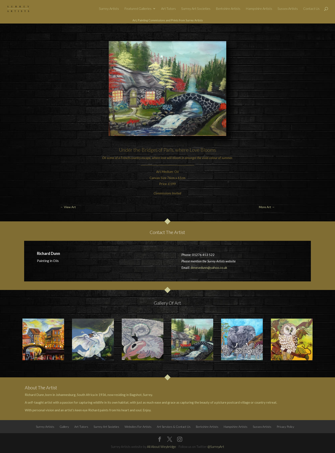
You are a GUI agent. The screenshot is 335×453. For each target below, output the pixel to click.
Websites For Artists (138, 426)
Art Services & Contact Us (174, 426)
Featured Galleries (137, 8)
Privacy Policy (285, 426)
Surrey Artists (109, 8)
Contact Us (311, 8)
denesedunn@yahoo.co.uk (209, 267)
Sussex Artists (288, 8)
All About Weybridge (161, 447)
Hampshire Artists (259, 8)
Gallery (64, 426)
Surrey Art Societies (195, 8)
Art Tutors (168, 8)
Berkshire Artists (228, 8)
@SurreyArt (215, 447)
